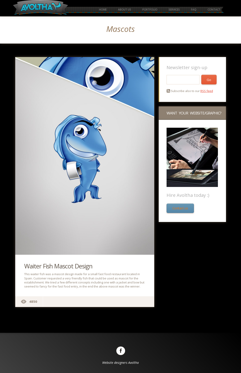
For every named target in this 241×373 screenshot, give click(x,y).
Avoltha (133, 362)
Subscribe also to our (192, 91)
